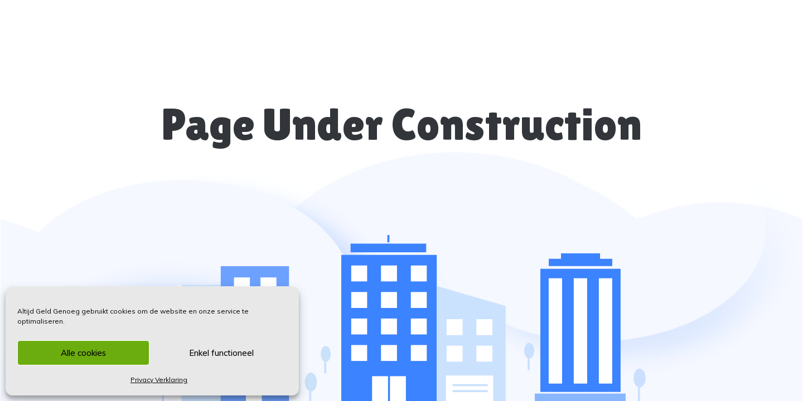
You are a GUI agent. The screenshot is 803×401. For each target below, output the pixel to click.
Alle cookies (83, 353)
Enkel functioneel (221, 353)
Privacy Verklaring (158, 379)
